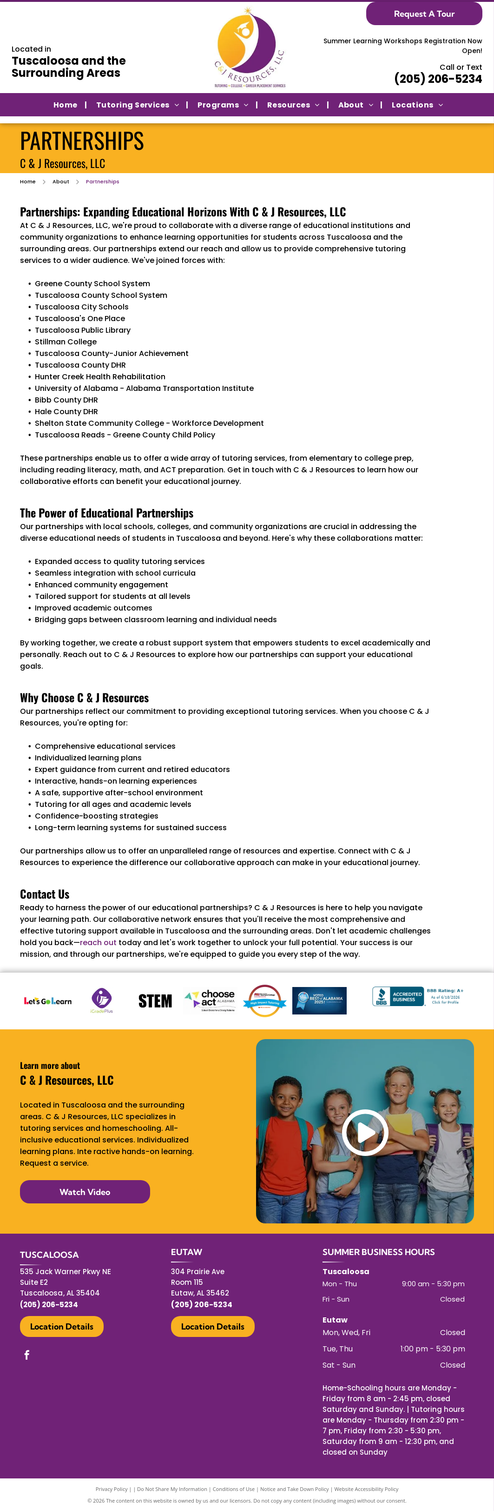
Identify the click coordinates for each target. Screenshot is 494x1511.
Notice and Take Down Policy (294, 1488)
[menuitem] (65, 104)
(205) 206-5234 (438, 79)
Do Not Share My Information (172, 1488)
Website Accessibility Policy (366, 1488)
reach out (98, 942)
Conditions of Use (234, 1488)
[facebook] (27, 1356)
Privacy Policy (112, 1488)
